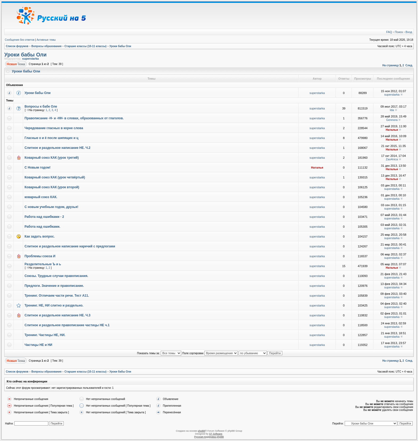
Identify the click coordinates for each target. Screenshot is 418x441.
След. (409, 65)
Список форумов (17, 46)
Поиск (399, 32)
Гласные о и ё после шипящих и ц (51, 138)
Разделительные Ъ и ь (43, 264)
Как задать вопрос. (40, 236)
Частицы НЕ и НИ (38, 345)
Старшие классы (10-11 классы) (86, 46)
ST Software (215, 433)
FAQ (389, 32)
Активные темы (46, 39)
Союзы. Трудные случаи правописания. (56, 276)
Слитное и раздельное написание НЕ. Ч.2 (57, 148)
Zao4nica (392, 159)
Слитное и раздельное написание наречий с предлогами (70, 246)
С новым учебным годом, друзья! (51, 207)
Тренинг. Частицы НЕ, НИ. (45, 335)
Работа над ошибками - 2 (44, 217)
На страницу (390, 65)
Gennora (392, 119)
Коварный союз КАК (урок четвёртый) (55, 177)
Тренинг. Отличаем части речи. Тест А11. (57, 295)
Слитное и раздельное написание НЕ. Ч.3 (57, 315)
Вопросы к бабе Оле (41, 106)
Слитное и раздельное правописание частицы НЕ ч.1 (67, 325)
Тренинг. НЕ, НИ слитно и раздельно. (54, 305)
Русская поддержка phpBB (209, 436)
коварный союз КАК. (41, 197)
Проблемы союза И (40, 256)
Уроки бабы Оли (120, 46)
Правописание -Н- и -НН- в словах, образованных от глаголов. (74, 118)
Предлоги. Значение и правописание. (54, 286)
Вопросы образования (46, 46)
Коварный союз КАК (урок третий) (52, 158)
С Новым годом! (38, 167)
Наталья (392, 129)
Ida (392, 110)
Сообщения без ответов (19, 39)
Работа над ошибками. (42, 226)
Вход (408, 32)
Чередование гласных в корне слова (54, 128)
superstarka (30, 58)
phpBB (201, 431)
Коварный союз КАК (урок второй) (52, 187)
